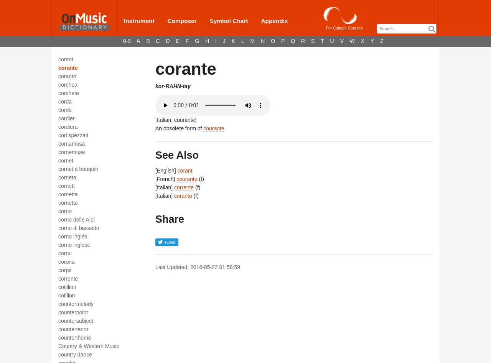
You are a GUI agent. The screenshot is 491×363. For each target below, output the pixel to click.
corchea (67, 85)
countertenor (73, 329)
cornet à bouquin (78, 169)
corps (64, 270)
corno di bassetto (78, 228)
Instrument (139, 21)
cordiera (68, 127)
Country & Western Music (88, 346)
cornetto (68, 203)
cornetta (68, 194)
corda (65, 102)
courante (213, 128)
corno (65, 211)
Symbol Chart (228, 21)
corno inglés (72, 236)
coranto (67, 76)
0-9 (127, 41)
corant (65, 59)
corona (66, 262)
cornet (65, 161)
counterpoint (73, 312)
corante (68, 68)
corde (65, 110)
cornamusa (71, 144)
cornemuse (71, 152)
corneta (67, 177)
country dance (75, 355)
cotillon (66, 295)
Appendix (274, 21)
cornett (66, 186)
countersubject (75, 321)
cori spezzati (73, 135)
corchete (68, 93)
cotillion (67, 287)
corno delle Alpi (76, 220)
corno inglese (74, 245)
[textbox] (408, 29)
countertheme (74, 338)
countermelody (76, 304)
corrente (68, 279)
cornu (65, 253)
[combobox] (407, 29)
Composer (181, 21)
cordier (66, 118)
